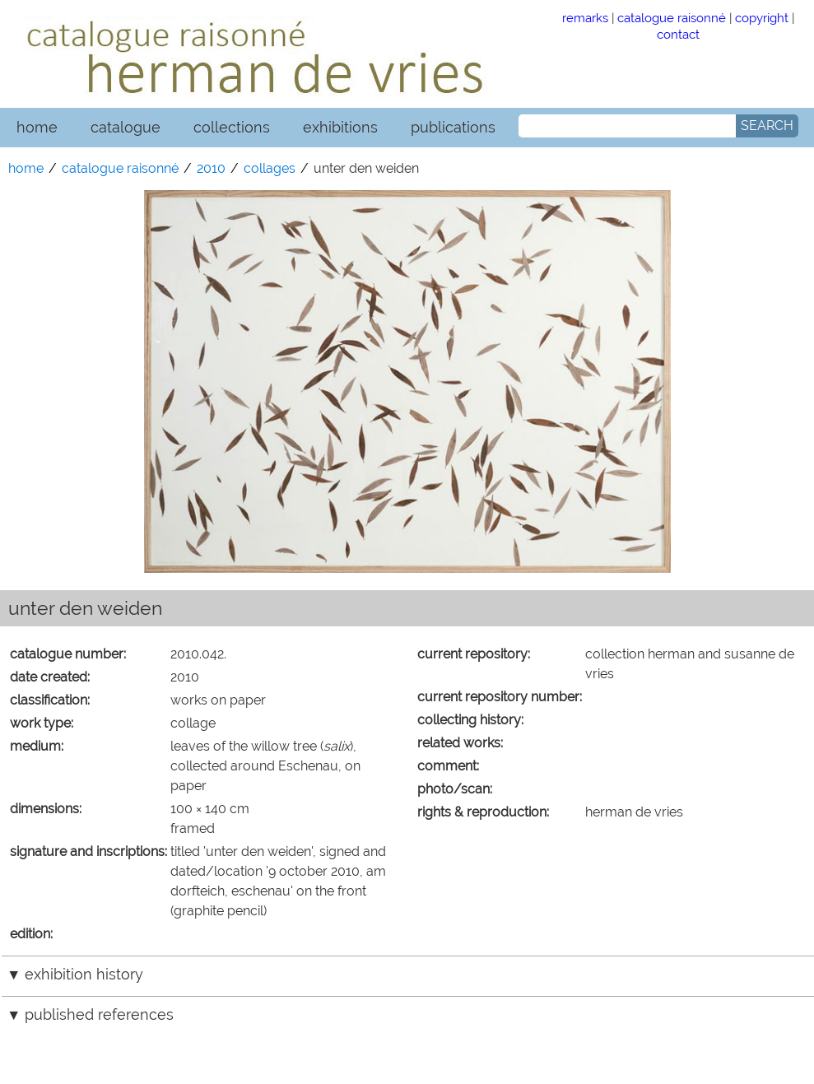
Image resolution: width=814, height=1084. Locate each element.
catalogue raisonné (671, 18)
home (37, 127)
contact (678, 34)
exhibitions (340, 127)
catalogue (125, 127)
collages (269, 168)
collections (231, 127)
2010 (211, 168)
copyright (761, 18)
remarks (585, 18)
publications (453, 127)
